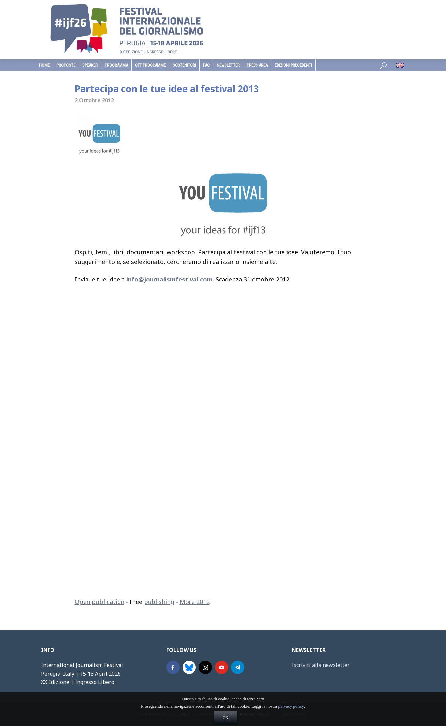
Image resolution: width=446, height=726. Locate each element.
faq (206, 65)
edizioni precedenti (293, 65)
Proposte (65, 65)
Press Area (257, 65)
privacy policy (291, 718)
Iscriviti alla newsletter (321, 665)
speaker (90, 65)
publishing (159, 602)
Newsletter (228, 65)
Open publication (99, 602)
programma (116, 65)
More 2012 (195, 602)
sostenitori (184, 65)
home (44, 65)
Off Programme (150, 65)
